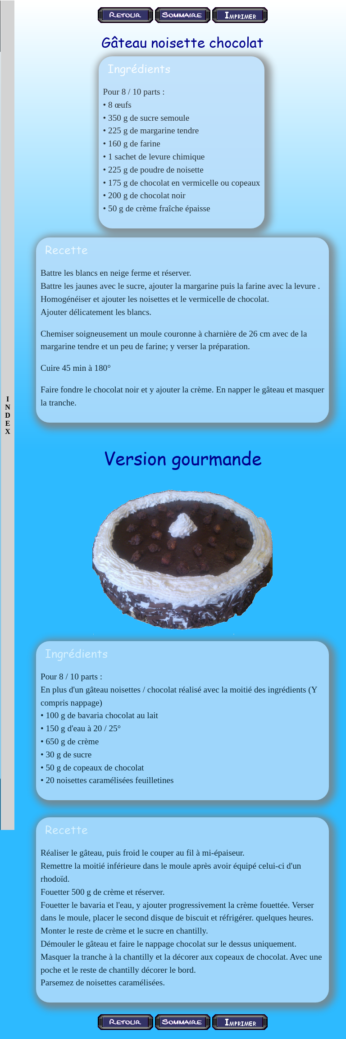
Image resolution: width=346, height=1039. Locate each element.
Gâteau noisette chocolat (182, 42)
